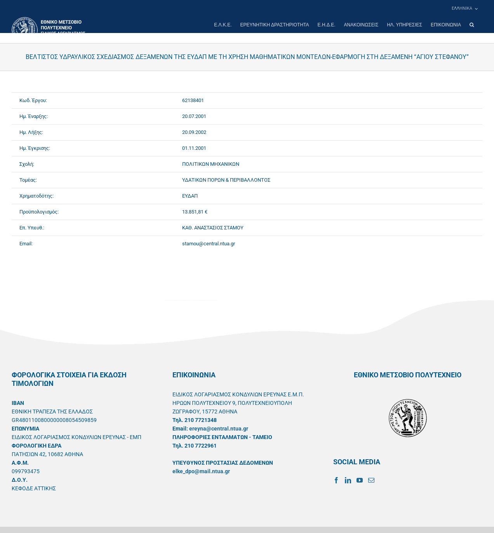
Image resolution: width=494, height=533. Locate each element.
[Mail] (371, 480)
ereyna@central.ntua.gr (218, 428)
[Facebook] (336, 480)
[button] (472, 25)
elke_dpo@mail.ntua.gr (201, 471)
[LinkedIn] (348, 480)
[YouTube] (360, 480)
